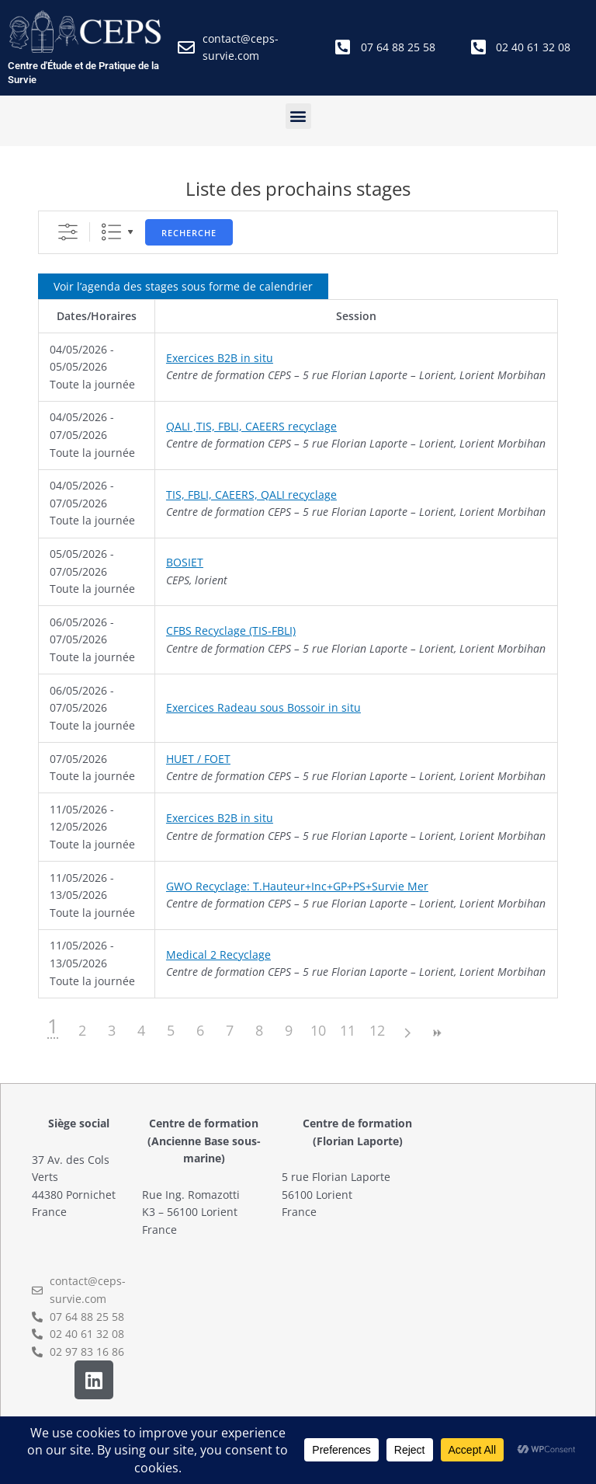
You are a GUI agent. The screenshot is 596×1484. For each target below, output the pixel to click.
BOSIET (184, 562)
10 (318, 1030)
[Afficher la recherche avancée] (68, 232)
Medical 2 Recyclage (218, 954)
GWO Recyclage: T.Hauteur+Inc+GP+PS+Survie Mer (297, 886)
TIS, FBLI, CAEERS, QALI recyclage (251, 494)
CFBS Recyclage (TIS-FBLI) (231, 630)
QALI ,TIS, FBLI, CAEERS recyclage (251, 426)
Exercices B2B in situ (219, 357)
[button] (298, 116)
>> (436, 1033)
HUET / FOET (198, 758)
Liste (111, 232)
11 (347, 1030)
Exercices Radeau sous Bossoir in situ (263, 707)
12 (377, 1030)
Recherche (189, 233)
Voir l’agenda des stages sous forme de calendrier (183, 286)
